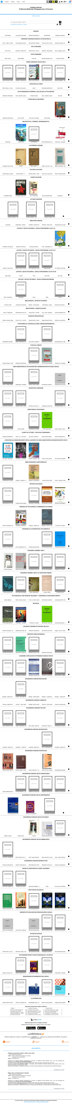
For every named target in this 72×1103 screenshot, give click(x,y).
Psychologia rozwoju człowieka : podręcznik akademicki (36, 1014)
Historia (12, 1)
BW (50, 1)
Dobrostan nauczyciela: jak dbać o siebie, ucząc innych (21, 1053)
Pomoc (18, 1)
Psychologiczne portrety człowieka (50, 1012)
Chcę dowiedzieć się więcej (29, 1101)
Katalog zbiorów (36, 15)
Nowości (7, 1)
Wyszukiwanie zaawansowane (17, 24)
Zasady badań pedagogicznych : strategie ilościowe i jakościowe (20, 1013)
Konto (23, 1)
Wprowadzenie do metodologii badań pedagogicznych (53, 1013)
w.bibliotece (35, 1036)
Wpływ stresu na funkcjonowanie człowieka (18, 1073)
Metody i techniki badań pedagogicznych (34, 1012)
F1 (62, 1)
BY (56, 1)
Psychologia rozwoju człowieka (15, 1014)
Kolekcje (25, 24)
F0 (59, 1)
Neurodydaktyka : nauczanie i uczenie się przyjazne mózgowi (54, 1014)
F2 (65, 1)
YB (53, 1)
